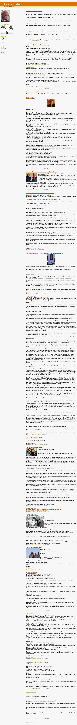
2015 (2, 37)
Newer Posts (28, 720)
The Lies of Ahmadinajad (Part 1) (34, 547)
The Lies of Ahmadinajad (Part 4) (34, 447)
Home (53, 720)
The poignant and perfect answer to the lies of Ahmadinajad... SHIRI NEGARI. (44, 253)
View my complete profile (4, 53)
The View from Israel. (13, 4)
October (3, 47)
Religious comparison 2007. (33, 91)
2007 (2, 44)
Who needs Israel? (30, 98)
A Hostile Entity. (30, 613)
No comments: (41, 40)
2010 (2, 41)
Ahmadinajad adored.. (31, 573)
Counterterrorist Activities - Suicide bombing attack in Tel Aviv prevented (43, 509)
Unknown (3, 52)
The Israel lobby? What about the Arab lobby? (37, 297)
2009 (2, 42)
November (3, 46)
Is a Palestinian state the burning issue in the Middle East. (40, 193)
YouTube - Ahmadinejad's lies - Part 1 (32, 438)
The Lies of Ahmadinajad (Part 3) (34, 437)
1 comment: (40, 293)
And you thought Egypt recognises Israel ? (36, 44)
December (3, 45)
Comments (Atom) (33, 722)
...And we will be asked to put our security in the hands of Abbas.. (41, 171)
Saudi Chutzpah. (30, 67)
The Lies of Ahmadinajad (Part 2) (34, 515)
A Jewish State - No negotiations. (34, 11)
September (3, 48)
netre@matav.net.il (29, 568)
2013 (2, 39)
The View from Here (31, 692)
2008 (2, 43)
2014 (2, 38)
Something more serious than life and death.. (37, 662)
